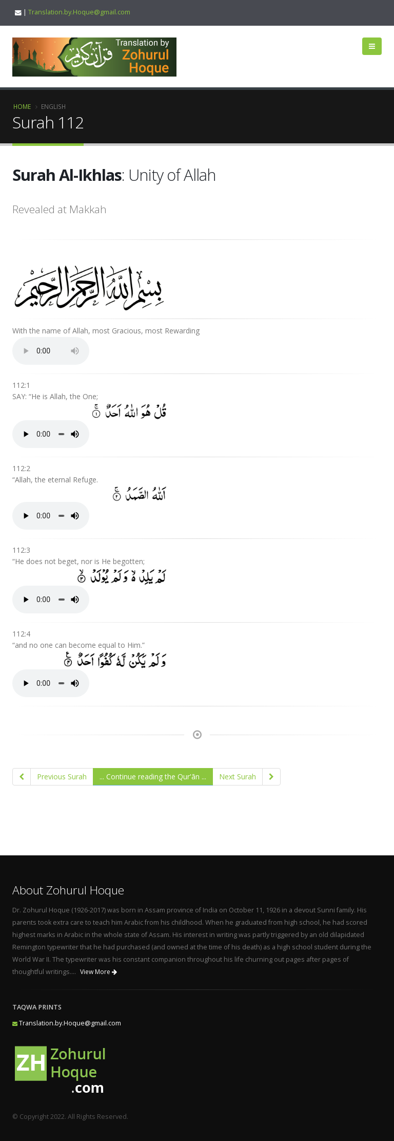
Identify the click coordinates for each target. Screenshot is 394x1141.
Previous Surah (62, 776)
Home (22, 106)
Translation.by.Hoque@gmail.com (79, 12)
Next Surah (237, 776)
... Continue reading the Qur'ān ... (153, 776)
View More (98, 971)
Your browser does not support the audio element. (50, 351)
